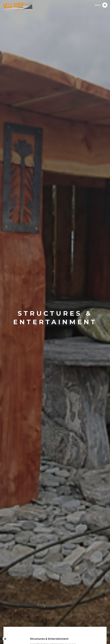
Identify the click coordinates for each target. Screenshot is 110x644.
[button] (104, 5)
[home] (17, 5)
